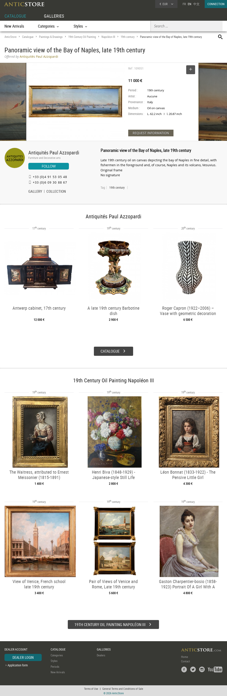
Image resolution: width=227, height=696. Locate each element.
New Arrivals (14, 26)
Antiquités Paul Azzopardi (53, 152)
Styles (54, 660)
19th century (127, 37)
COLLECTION (56, 192)
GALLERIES (54, 16)
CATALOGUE (15, 16)
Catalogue (27, 37)
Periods (55, 666)
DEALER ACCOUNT (15, 649)
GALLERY (35, 192)
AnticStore (10, 37)
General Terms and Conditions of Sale (122, 688)
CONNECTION (216, 4)
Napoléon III (108, 37)
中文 (196, 4)
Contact (185, 661)
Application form (18, 665)
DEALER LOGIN (23, 657)
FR (184, 4)
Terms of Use (91, 688)
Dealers (101, 655)
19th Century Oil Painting (82, 37)
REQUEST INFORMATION (151, 133)
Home (184, 656)
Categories (57, 655)
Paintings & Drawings (51, 37)
